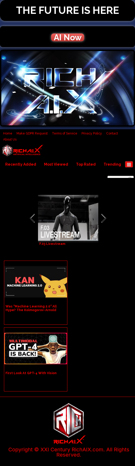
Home (7, 133)
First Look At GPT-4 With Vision (31, 373)
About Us (10, 139)
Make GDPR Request (32, 133)
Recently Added (20, 164)
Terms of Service (64, 133)
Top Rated (86, 164)
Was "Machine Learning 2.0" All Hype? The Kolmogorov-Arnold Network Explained (31, 310)
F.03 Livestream (52, 244)
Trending (112, 164)
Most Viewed (56, 164)
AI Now (68, 37)
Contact (112, 133)
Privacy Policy (92, 133)
